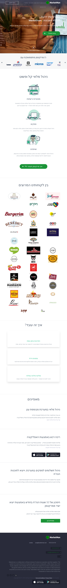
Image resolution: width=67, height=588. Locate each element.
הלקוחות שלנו (31, 2)
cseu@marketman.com (41, 542)
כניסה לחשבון (12, 2)
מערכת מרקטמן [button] (42, 2)
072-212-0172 (52, 542)
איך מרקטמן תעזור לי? (33, 166)
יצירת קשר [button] (26, 2)
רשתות (38, 2)
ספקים (35, 2)
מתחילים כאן (50, 520)
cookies (31, 542)
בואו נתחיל (52, 33)
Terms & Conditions (40, 578)
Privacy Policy (48, 578)
